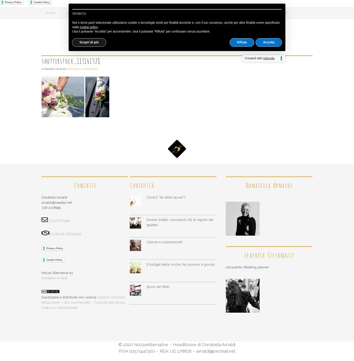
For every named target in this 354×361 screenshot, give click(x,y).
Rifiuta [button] (242, 42)
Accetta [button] (269, 42)
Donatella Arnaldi (55, 278)
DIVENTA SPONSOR (66, 234)
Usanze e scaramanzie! (164, 242)
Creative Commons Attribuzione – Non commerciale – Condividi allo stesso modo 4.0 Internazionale (84, 302)
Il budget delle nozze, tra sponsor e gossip (181, 264)
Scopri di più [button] (89, 42)
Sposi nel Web (158, 287)
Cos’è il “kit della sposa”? (166, 197)
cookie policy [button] (89, 27)
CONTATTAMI (59, 221)
